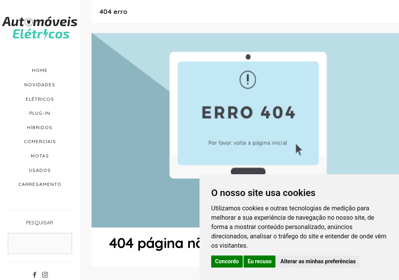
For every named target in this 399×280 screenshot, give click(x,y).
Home (40, 70)
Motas (40, 156)
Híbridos (40, 127)
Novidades (39, 85)
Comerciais (40, 141)
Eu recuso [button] (259, 261)
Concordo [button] (227, 261)
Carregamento (40, 184)
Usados (40, 170)
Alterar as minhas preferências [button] (318, 261)
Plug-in (39, 113)
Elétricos (40, 99)
